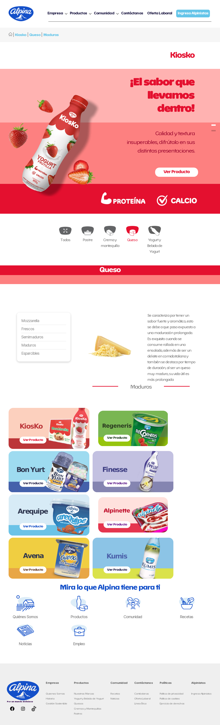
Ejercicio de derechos (172, 624)
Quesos (78, 624)
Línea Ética (140, 624)
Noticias (114, 619)
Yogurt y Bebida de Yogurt (89, 619)
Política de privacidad (171, 614)
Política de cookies (170, 619)
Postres (78, 634)
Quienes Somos (55, 614)
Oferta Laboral (197, 12)
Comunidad (142, 12)
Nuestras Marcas (84, 614)
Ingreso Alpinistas (201, 614)
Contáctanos (170, 12)
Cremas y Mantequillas (87, 629)
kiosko (213, 139)
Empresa (93, 12)
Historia (50, 619)
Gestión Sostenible (56, 624)
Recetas (115, 614)
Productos (116, 12)
